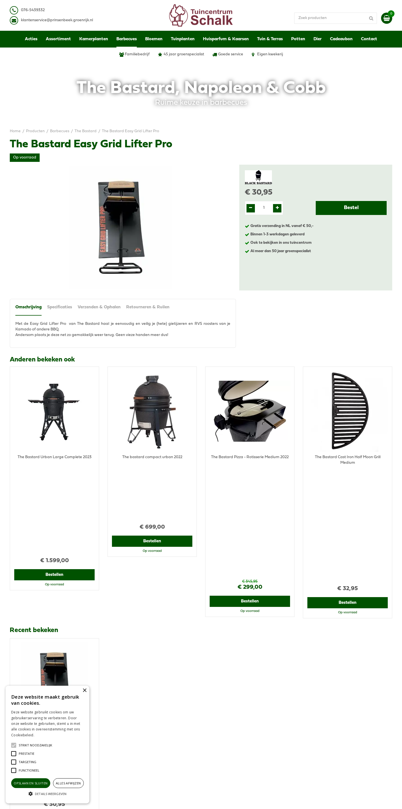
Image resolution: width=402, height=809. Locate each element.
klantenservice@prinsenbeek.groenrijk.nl (149, 722)
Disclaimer (312, 714)
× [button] (84, 691)
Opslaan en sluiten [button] (30, 783)
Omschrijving (28, 307)
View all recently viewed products (39, 666)
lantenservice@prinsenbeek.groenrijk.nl (58, 20)
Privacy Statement (319, 708)
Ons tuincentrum (317, 744)
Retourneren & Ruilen (147, 307)
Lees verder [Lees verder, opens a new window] (44, 735)
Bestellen (55, 488)
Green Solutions (222, 799)
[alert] (47, 744)
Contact (310, 739)
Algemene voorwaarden (324, 702)
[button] (35, 745)
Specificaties (59, 307)
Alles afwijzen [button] (68, 783)
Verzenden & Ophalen (99, 307)
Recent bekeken (34, 516)
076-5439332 (124, 716)
